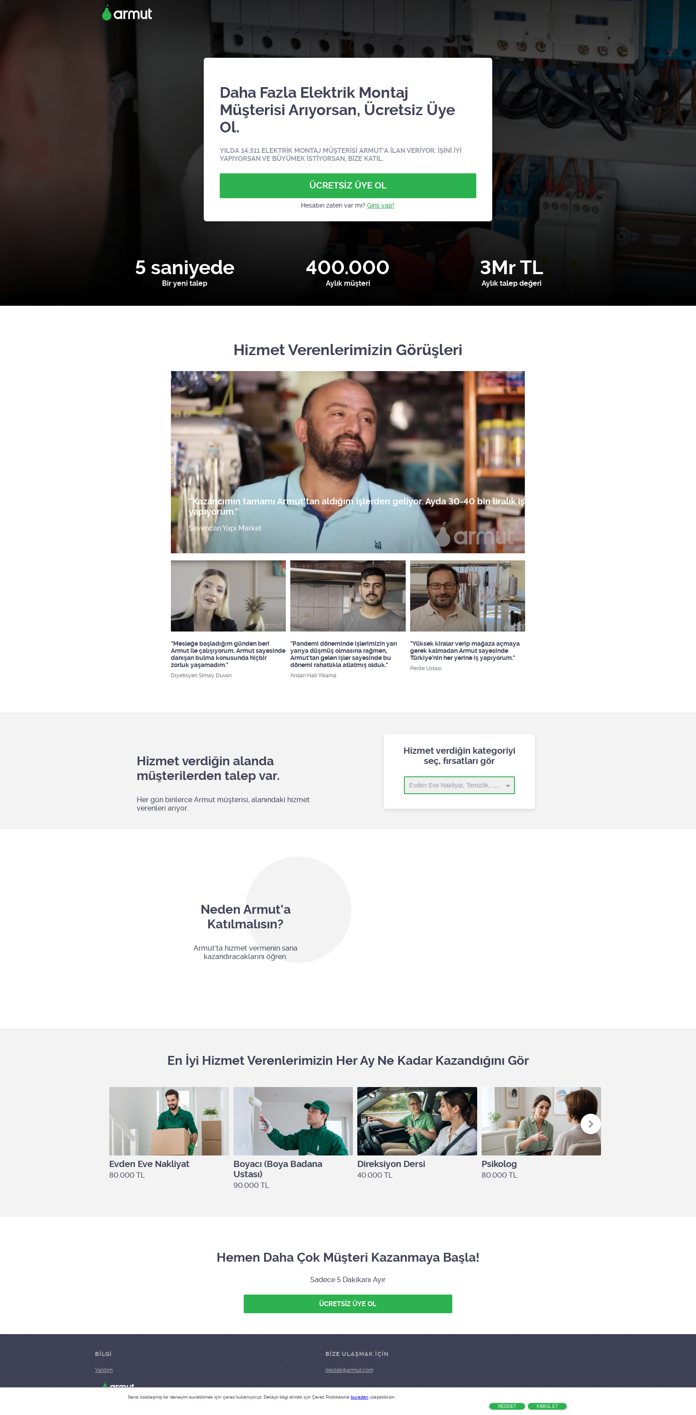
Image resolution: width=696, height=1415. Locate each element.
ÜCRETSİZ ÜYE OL (348, 185)
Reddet (507, 1406)
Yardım (104, 1370)
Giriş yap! (380, 205)
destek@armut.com (349, 1370)
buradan (359, 1397)
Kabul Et (547, 1406)
